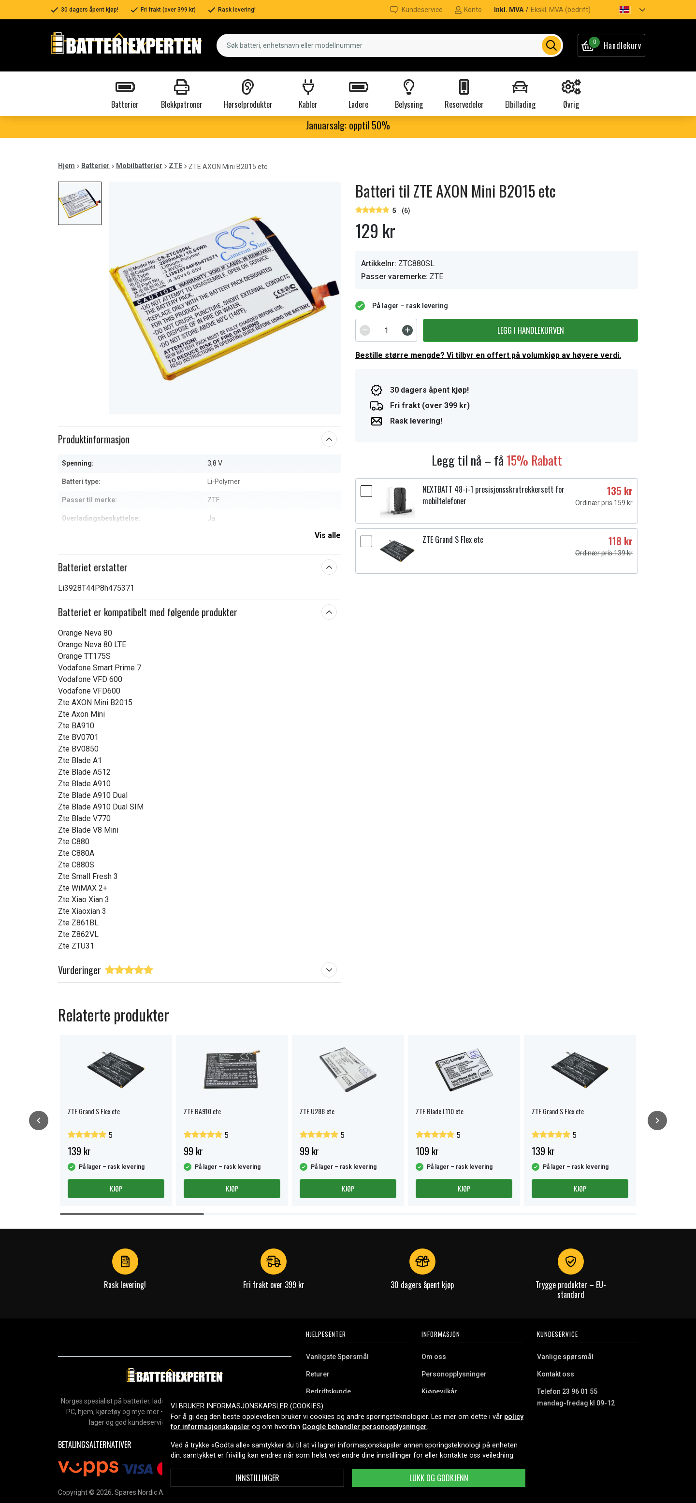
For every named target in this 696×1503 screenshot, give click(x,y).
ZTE (175, 166)
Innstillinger (257, 1478)
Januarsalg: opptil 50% (348, 125)
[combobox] (390, 45)
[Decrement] (365, 330)
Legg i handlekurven (530, 330)
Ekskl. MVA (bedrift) (561, 9)
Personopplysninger (454, 1374)
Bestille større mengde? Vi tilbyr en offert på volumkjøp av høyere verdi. (488, 355)
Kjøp (116, 1188)
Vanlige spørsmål (565, 1357)
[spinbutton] (386, 330)
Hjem (66, 166)
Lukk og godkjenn (438, 1478)
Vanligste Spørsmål (337, 1357)
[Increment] (407, 330)
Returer (318, 1374)
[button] (624, 9)
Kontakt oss (555, 1374)
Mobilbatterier (139, 166)
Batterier (95, 166)
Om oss (433, 1357)
